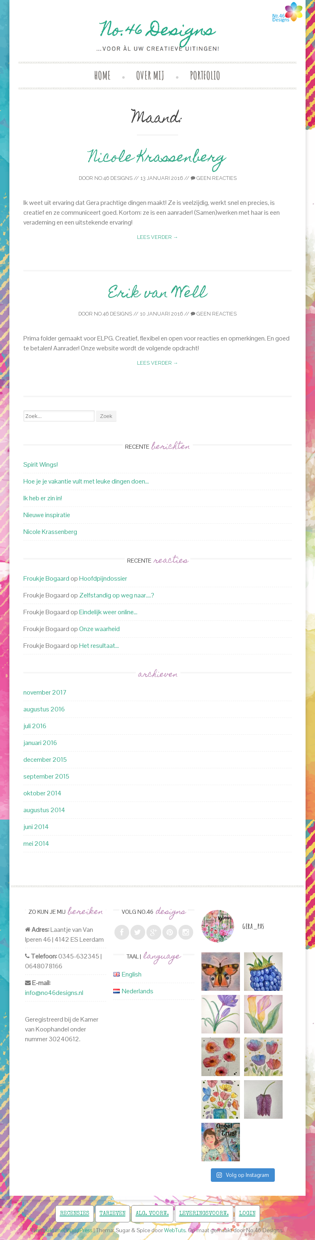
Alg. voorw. (152, 1214)
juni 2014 (36, 826)
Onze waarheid (99, 629)
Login (247, 1214)
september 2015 (46, 776)
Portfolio (205, 75)
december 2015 (45, 759)
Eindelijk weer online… (108, 612)
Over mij (150, 75)
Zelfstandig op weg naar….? (116, 595)
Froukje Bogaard (46, 578)
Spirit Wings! (40, 464)
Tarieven (113, 1214)
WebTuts (174, 1230)
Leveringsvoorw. (204, 1214)
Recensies (74, 1214)
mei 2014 (36, 843)
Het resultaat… (99, 645)
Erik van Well (157, 294)
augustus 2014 (44, 810)
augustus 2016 (44, 709)
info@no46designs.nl (54, 992)
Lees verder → (157, 237)
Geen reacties (214, 178)
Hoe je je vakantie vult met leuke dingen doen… (86, 481)
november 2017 (45, 692)
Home (102, 75)
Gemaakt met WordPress (62, 1230)
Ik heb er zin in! (42, 498)
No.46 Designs (113, 178)
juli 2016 (34, 726)
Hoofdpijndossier (103, 578)
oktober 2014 (42, 793)
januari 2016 (40, 742)
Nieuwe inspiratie (46, 515)
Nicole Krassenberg (157, 159)
